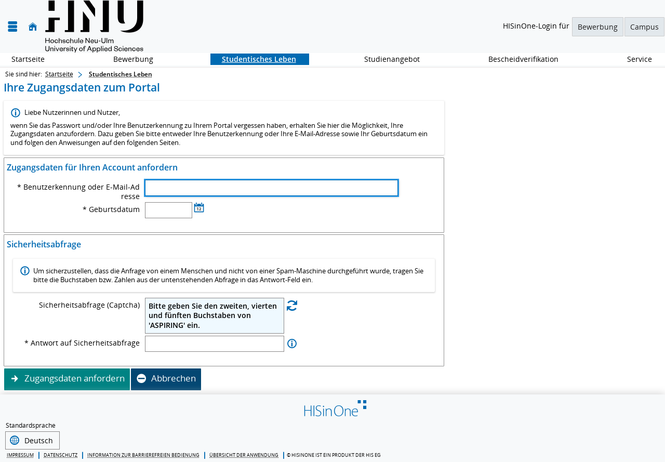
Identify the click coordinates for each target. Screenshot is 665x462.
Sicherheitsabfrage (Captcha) (89, 305)
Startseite (28, 59)
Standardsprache (31, 425)
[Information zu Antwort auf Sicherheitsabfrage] (292, 343)
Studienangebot (386, 59)
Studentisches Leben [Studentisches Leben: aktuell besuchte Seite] (120, 74)
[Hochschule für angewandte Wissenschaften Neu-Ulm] (94, 26)
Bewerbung (598, 27)
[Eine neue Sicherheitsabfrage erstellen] (292, 305)
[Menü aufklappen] (12, 26)
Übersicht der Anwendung (243, 453)
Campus (644, 27)
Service (634, 59)
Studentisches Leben (253, 59)
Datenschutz (60, 453)
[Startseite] (33, 27)
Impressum (20, 453)
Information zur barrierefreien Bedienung (143, 453)
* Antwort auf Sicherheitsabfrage (82, 343)
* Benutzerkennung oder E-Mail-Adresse (78, 191)
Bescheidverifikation (523, 59)
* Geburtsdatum (111, 209)
